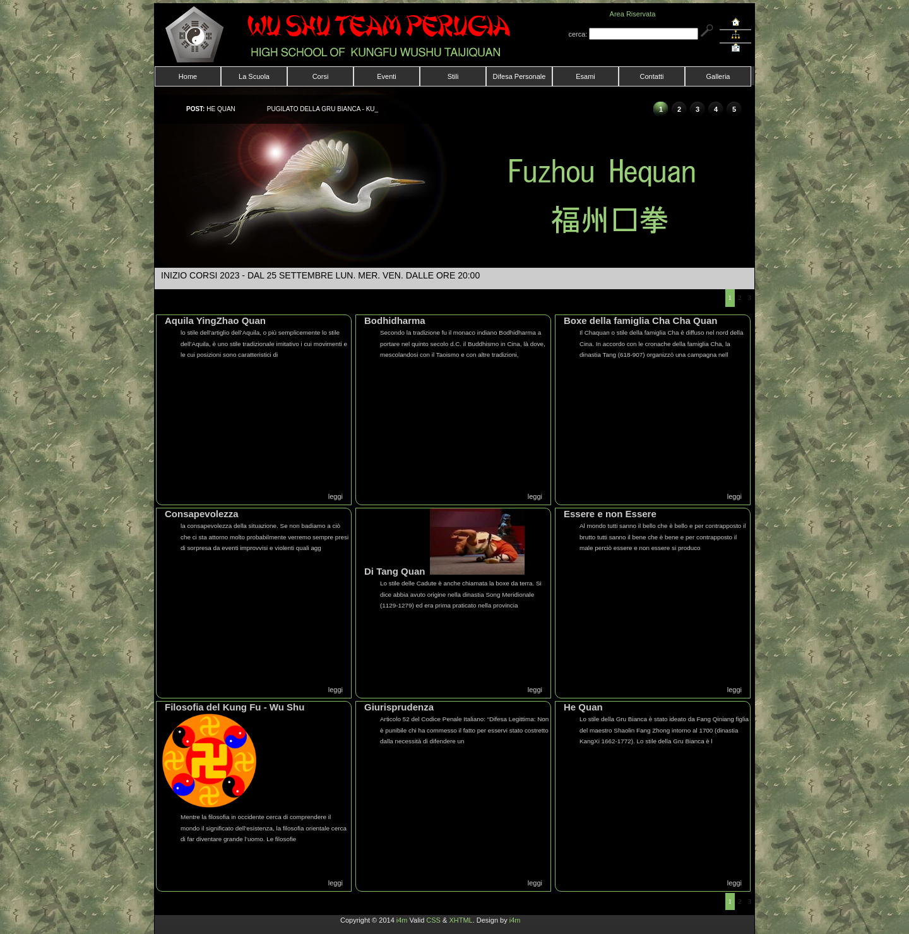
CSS (433, 920)
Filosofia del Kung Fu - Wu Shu (234, 707)
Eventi (386, 76)
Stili (453, 76)
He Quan (583, 707)
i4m (402, 920)
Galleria (718, 76)
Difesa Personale (519, 76)
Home (188, 76)
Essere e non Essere (610, 513)
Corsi (320, 76)
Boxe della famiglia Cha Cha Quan (640, 320)
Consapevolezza (202, 513)
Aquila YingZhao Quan (215, 320)
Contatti (652, 76)
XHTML (460, 920)
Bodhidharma (394, 320)
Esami (585, 76)
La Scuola (254, 76)
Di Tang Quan (394, 571)
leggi (335, 496)
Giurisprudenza (399, 707)
